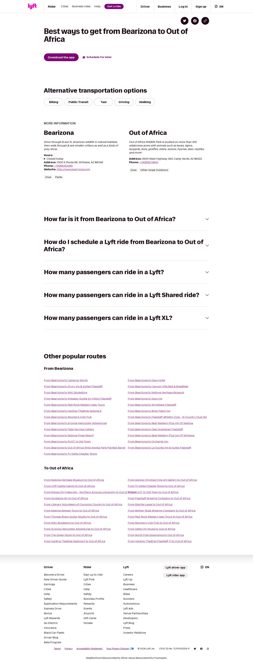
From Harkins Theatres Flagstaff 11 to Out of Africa (159, 541)
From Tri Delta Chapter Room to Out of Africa (156, 486)
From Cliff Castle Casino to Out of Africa (69, 486)
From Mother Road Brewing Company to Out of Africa (161, 510)
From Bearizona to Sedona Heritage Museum (156, 392)
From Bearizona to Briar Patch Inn (149, 411)
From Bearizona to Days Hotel (146, 380)
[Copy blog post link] (205, 21)
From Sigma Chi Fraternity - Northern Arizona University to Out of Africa (89, 492)
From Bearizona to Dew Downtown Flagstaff (155, 429)
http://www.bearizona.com (73, 169)
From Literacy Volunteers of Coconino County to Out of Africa (83, 504)
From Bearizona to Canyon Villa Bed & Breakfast (158, 386)
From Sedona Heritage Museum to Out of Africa (74, 480)
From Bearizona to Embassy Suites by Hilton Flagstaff (77, 399)
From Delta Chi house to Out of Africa (151, 529)
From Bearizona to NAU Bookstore (65, 392)
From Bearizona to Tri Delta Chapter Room (70, 454)
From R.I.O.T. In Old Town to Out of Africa (153, 492)
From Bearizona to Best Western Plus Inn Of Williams (161, 435)
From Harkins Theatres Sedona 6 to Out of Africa (74, 541)
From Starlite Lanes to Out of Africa (150, 504)
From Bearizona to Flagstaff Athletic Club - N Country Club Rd (167, 417)
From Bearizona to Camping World (66, 380)
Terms (57, 648)
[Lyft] (32, 6)
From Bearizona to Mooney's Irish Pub (68, 417)
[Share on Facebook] (195, 21)
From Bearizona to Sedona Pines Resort (69, 435)
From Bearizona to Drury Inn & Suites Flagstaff (73, 386)
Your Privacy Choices (120, 648)
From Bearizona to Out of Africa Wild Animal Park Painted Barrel (84, 448)
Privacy (69, 648)
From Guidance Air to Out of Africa (66, 498)
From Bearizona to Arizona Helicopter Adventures (75, 423)
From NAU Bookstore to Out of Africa (67, 523)
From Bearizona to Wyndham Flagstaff (152, 405)
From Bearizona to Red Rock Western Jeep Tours (74, 405)
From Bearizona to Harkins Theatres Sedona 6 (72, 411)
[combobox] (218, 7)
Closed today (55, 159)
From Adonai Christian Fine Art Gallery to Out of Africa (162, 480)
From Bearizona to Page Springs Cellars (69, 429)
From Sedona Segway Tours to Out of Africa (71, 510)
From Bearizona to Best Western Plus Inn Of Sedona (160, 423)
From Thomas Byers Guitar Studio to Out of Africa (75, 517)
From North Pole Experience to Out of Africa (156, 535)
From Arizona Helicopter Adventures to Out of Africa (77, 529)
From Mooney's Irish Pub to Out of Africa (153, 523)
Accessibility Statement (89, 648)
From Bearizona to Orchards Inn (148, 441)
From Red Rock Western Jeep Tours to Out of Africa (160, 517)
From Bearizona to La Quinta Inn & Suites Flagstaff (159, 448)
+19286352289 (63, 166)
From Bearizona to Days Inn (145, 399)
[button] (126, 219)
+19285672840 (148, 162)
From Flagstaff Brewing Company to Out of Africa (159, 498)
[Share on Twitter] (184, 21)
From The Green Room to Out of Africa (68, 535)
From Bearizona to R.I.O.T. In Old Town (67, 441)
